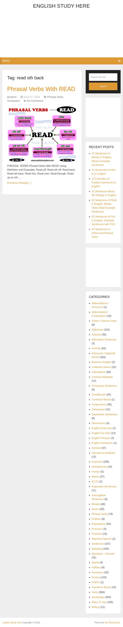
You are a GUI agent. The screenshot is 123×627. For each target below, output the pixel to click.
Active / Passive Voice (104, 320)
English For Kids (101, 433)
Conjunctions (99, 404)
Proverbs (97, 533)
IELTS (95, 481)
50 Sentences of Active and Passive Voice (102, 233)
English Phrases (101, 438)
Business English (101, 362)
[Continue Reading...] (19, 191)
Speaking (97, 548)
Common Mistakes (102, 377)
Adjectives (97, 329)
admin (13, 105)
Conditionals (99, 394)
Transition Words (101, 587)
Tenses (96, 577)
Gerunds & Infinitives (103, 453)
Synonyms (98, 572)
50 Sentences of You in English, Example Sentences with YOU (103, 220)
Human (96, 471)
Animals (96, 348)
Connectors (98, 409)
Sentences (98, 543)
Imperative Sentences (104, 486)
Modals (96, 504)
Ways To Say (99, 602)
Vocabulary (13, 109)
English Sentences (102, 443)
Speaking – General (103, 553)
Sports (95, 562)
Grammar (97, 461)
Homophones (99, 466)
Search (103, 86)
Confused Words (101, 399)
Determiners (99, 423)
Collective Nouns (101, 367)
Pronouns (97, 529)
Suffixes (96, 567)
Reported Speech (102, 538)
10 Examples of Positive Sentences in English (104, 182)
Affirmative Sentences (104, 339)
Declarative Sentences (104, 414)
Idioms (95, 476)
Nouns (95, 509)
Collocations (99, 372)
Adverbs (96, 334)
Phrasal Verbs (55, 105)
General (96, 448)
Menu (6, 60)
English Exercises (102, 428)
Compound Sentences (104, 385)
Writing (96, 607)
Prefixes (96, 519)
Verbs (95, 592)
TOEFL (96, 582)
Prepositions (99, 524)
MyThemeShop (112, 622)
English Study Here (61, 6)
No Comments (35, 109)
